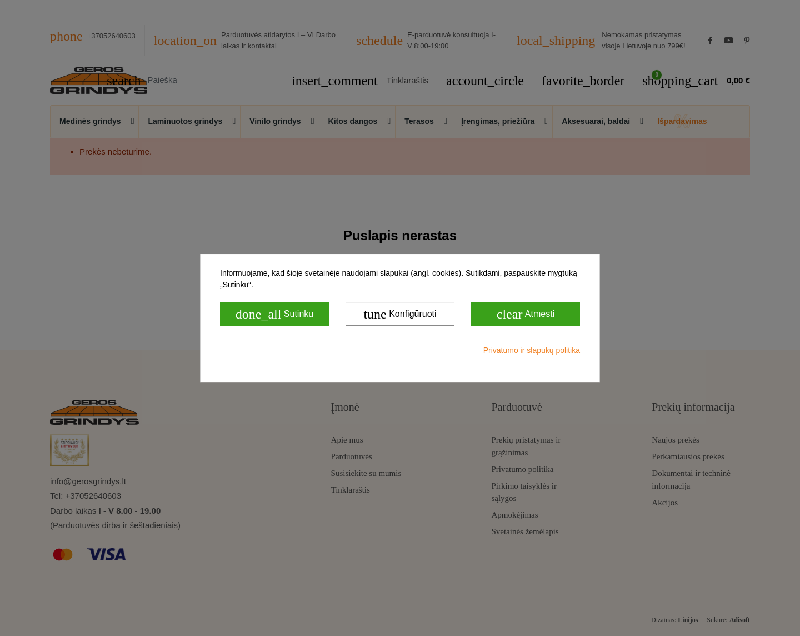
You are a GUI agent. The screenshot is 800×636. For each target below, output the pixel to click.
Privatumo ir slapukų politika (531, 350)
